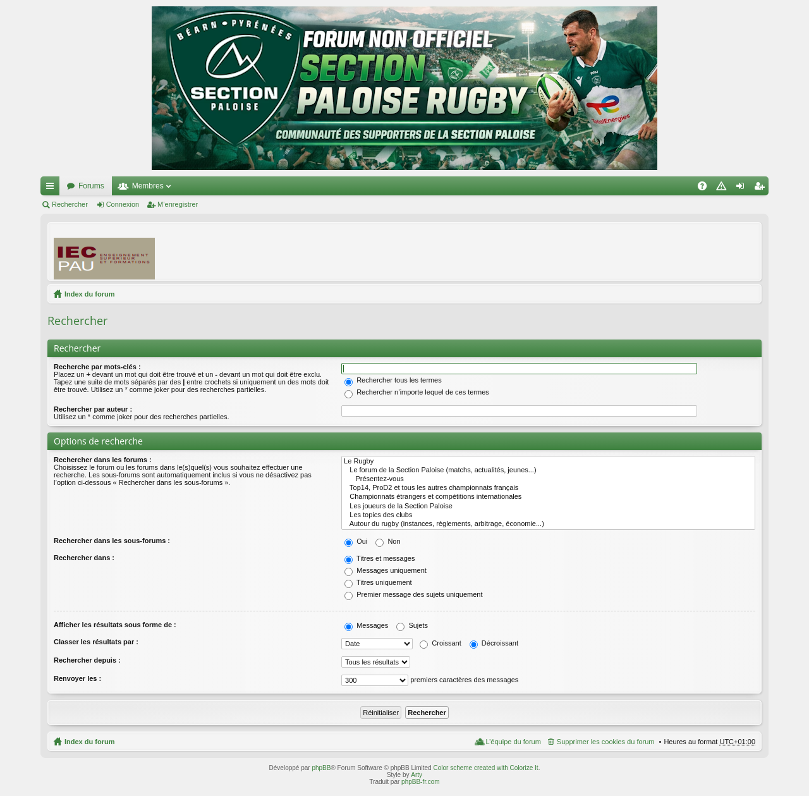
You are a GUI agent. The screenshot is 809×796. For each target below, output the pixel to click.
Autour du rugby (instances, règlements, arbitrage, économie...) (548, 524)
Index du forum (89, 294)
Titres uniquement (378, 582)
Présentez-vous (548, 479)
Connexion (123, 204)
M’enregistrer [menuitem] (762, 188)
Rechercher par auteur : (93, 409)
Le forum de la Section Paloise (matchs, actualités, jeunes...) (548, 470)
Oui (355, 541)
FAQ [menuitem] (706, 188)
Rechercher (70, 204)
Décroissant (494, 643)
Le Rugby (548, 461)
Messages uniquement (385, 570)
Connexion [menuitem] (743, 188)
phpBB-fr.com (420, 781)
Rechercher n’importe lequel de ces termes (416, 392)
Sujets (412, 625)
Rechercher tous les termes (393, 380)
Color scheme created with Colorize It (485, 767)
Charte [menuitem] (724, 188)
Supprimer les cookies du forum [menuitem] (606, 741)
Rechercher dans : (84, 557)
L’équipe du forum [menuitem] (512, 741)
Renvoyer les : (77, 678)
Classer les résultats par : (96, 642)
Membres (148, 185)
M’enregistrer (177, 204)
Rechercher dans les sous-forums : (112, 540)
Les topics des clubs (548, 515)
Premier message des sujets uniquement (413, 594)
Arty (416, 774)
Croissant (440, 643)
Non (387, 541)
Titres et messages (379, 558)
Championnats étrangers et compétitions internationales (548, 497)
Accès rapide (52, 188)
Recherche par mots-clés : (97, 366)
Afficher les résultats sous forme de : (115, 624)
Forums (91, 185)
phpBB (321, 767)
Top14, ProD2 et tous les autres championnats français (548, 488)
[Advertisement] (525, 251)
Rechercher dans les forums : (103, 459)
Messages (366, 625)
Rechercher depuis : (87, 660)
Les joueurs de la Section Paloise (548, 506)
